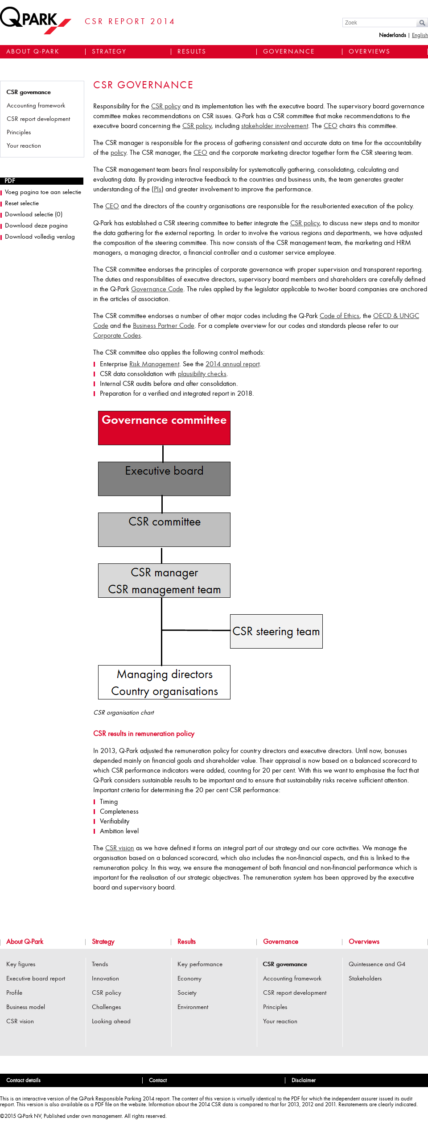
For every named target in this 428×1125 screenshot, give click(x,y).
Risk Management (154, 364)
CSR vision (119, 848)
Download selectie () (33, 214)
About (33, 52)
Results (191, 52)
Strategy (109, 52)
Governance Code (157, 289)
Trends (100, 964)
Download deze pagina (36, 226)
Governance (289, 52)
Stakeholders (365, 979)
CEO (330, 126)
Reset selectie (22, 203)
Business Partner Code (163, 326)
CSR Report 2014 (130, 22)
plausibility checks (202, 374)
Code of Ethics (339, 316)
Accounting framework (36, 106)
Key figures (20, 964)
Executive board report (35, 979)
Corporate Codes (117, 335)
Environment (192, 1007)
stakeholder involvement (274, 126)
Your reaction (24, 146)
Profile (14, 993)
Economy (189, 979)
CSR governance (28, 92)
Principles (19, 132)
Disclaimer (304, 1081)
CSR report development (38, 119)
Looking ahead (111, 1021)
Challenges (106, 1007)
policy (118, 153)
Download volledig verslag (40, 237)
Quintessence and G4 (377, 964)
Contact (158, 1081)
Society (187, 993)
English (420, 35)
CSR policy (166, 106)
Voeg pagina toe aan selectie (43, 192)
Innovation (105, 979)
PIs (157, 189)
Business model (25, 1007)
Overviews (370, 52)
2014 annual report (232, 364)
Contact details (23, 1081)
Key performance (199, 964)
